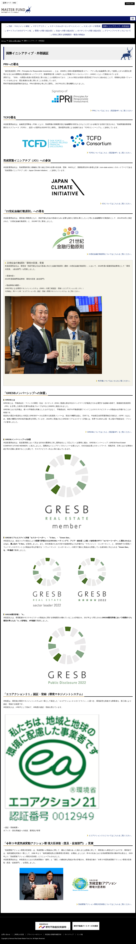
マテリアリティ (39, 26)
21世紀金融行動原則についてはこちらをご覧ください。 (111, 254)
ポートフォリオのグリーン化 (19, 31)
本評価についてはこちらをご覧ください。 (114, 381)
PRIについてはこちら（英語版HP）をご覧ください (112, 111)
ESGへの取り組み (15, 41)
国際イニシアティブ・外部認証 (116, 26)
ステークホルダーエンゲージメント (65, 26)
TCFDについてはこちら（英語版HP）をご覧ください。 (111, 153)
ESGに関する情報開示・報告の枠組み (69, 34)
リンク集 (80, 934)
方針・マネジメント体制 (18, 26)
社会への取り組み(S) (65, 31)
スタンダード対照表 (91, 26)
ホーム (3, 41)
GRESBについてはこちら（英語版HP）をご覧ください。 (110, 432)
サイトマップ (69, 934)
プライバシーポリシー (34, 934)
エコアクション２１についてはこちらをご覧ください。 (111, 836)
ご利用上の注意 (18, 934)
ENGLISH (129, 4)
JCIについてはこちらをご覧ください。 (117, 204)
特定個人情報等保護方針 (53, 934)
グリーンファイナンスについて (117, 31)
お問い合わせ (5, 934)
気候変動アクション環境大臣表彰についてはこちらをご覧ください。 (105, 904)
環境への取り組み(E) (43, 31)
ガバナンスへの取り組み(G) (89, 31)
